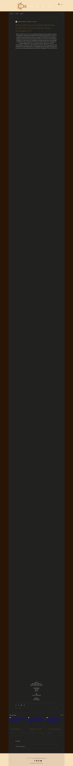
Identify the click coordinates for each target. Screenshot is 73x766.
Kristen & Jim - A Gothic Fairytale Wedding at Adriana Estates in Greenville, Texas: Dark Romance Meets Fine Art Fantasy (36, 729)
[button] (61, 13)
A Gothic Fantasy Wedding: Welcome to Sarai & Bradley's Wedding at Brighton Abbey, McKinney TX (18, 729)
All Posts (11, 13)
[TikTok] (39, 761)
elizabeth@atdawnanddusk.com (39, 758)
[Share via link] (24, 705)
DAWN (21, 13)
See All (62, 715)
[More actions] (57, 21)
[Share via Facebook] (15, 705)
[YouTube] (41, 761)
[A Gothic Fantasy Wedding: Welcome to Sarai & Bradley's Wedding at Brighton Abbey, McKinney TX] (18, 722)
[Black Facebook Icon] (34, 761)
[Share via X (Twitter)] (18, 705)
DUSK (16, 13)
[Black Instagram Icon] (37, 761)
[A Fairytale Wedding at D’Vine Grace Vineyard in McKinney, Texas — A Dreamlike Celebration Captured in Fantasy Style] (55, 722)
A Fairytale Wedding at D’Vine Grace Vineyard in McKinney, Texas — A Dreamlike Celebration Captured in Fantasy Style (54, 729)
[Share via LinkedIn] (21, 705)
